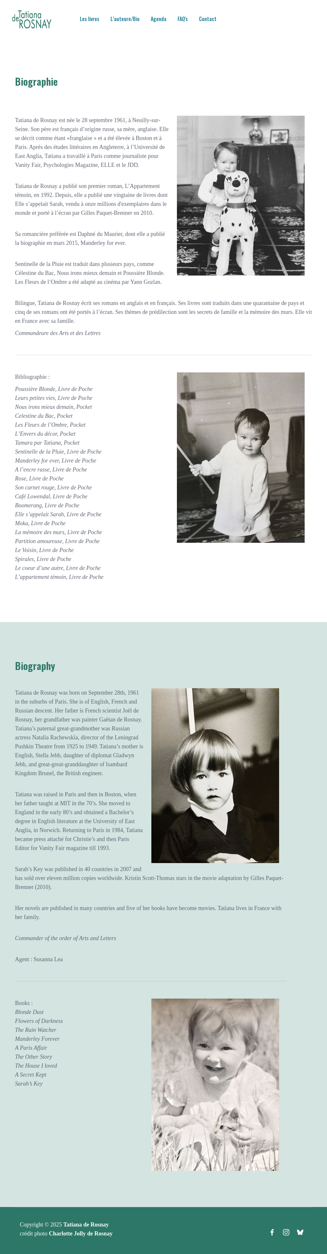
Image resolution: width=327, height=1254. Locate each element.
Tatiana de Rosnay (86, 1224)
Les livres (89, 19)
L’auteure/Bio (125, 19)
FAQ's (183, 19)
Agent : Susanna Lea (39, 959)
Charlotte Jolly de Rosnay (81, 1233)
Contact (208, 19)
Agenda (158, 19)
